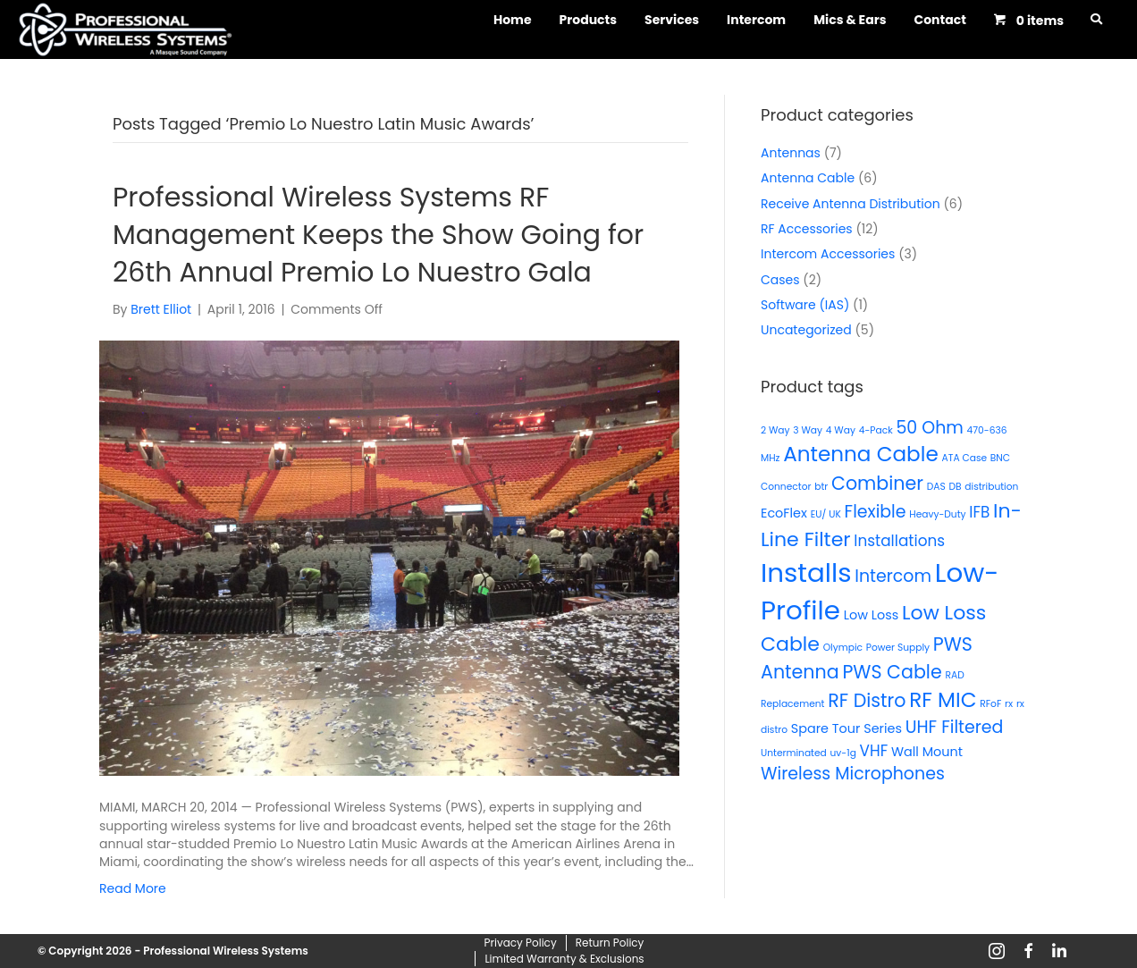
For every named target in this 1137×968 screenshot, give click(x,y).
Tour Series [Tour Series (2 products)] (867, 728)
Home (512, 20)
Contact (939, 20)
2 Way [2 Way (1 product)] (775, 430)
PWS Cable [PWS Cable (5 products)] (891, 672)
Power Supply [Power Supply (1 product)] (898, 647)
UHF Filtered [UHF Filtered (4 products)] (954, 727)
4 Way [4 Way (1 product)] (840, 430)
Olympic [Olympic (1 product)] (843, 647)
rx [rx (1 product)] (1009, 704)
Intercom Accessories (828, 254)
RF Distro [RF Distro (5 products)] (866, 700)
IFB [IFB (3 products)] (979, 512)
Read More (132, 888)
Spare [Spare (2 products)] (810, 728)
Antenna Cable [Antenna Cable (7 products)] (861, 454)
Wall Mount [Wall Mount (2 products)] (927, 752)
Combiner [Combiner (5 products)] (877, 483)
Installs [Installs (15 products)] (806, 572)
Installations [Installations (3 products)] (899, 540)
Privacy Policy (520, 942)
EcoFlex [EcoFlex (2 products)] (784, 513)
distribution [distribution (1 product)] (991, 486)
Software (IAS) (805, 305)
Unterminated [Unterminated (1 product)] (794, 753)
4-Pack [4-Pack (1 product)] (876, 430)
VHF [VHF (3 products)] (874, 751)
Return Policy (610, 942)
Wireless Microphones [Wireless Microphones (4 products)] (853, 774)
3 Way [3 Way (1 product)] (807, 430)
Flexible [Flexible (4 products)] (875, 512)
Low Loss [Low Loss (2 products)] (871, 615)
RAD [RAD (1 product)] (954, 675)
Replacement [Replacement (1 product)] (792, 704)
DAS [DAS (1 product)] (936, 486)
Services (671, 20)
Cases (780, 280)
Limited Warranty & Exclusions (564, 958)
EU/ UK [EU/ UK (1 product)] (826, 514)
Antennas (791, 153)
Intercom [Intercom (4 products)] (893, 576)
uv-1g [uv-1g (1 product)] (843, 753)
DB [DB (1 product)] (954, 486)
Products (589, 20)
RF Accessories (807, 229)
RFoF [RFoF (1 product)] (990, 704)
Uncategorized (806, 330)
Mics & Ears (849, 20)
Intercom (756, 20)
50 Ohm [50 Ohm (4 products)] (929, 428)
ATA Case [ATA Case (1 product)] (964, 458)
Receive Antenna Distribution (850, 204)
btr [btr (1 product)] (821, 486)
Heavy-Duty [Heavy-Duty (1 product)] (937, 514)
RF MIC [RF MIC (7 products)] (942, 700)
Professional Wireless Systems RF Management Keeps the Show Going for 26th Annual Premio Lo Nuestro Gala (378, 235)
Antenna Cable (808, 178)
